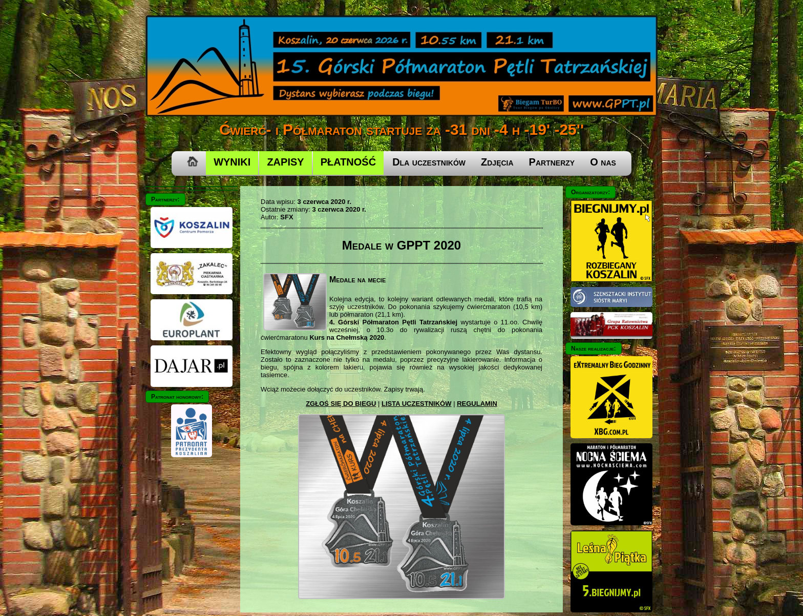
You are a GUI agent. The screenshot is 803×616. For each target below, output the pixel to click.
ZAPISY (285, 162)
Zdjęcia (497, 162)
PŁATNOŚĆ (348, 162)
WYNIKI (232, 162)
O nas (603, 162)
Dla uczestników (429, 162)
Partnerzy (552, 162)
